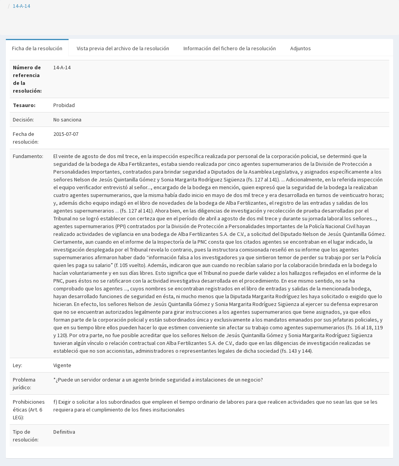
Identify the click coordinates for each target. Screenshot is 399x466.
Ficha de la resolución (37, 48)
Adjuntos (300, 48)
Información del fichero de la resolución (230, 48)
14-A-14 (21, 5)
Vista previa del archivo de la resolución (123, 48)
